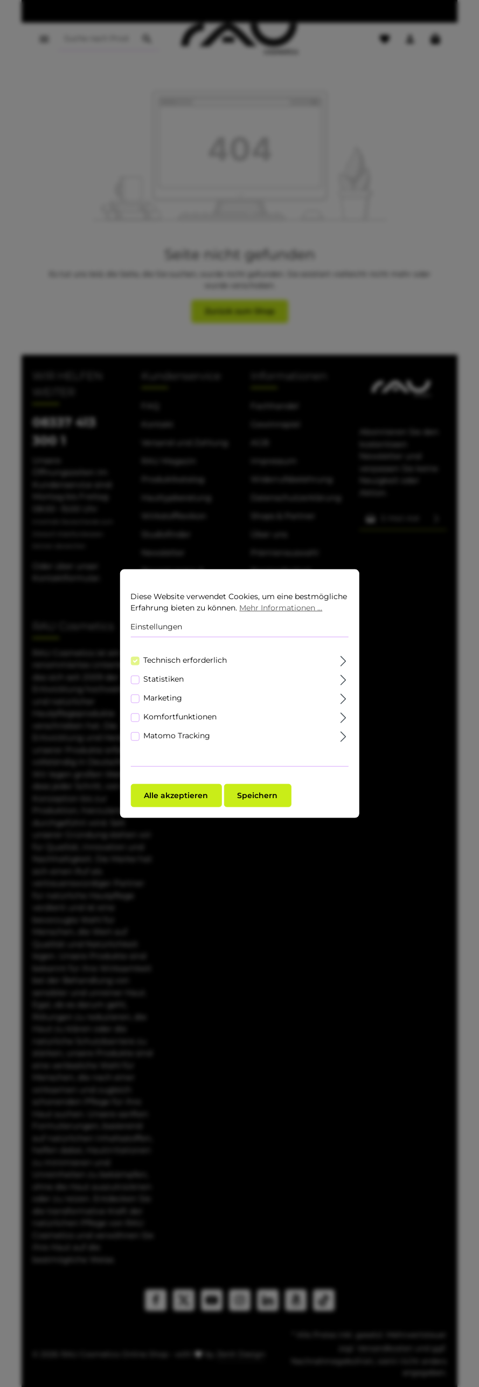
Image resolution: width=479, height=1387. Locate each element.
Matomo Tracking (176, 735)
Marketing (162, 697)
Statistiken (163, 678)
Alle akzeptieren (176, 795)
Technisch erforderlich (185, 659)
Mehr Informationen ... (280, 608)
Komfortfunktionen (180, 716)
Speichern (257, 795)
